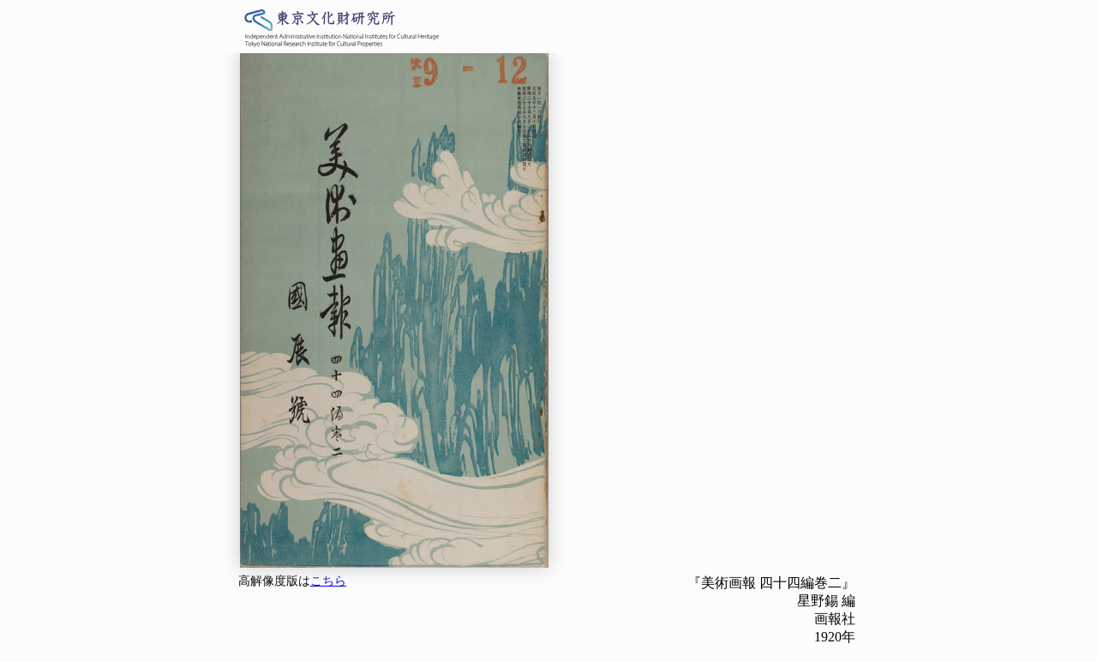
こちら (328, 581)
